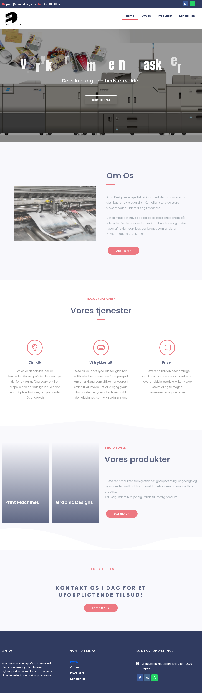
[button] (123, 251)
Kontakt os (187, 16)
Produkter (165, 16)
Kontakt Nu (101, 100)
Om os (146, 16)
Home (130, 16)
